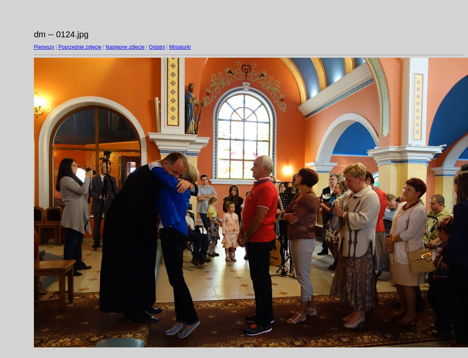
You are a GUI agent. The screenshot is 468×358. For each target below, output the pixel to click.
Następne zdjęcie (125, 47)
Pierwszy (44, 47)
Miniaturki (180, 47)
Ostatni (157, 47)
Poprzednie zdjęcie (79, 47)
